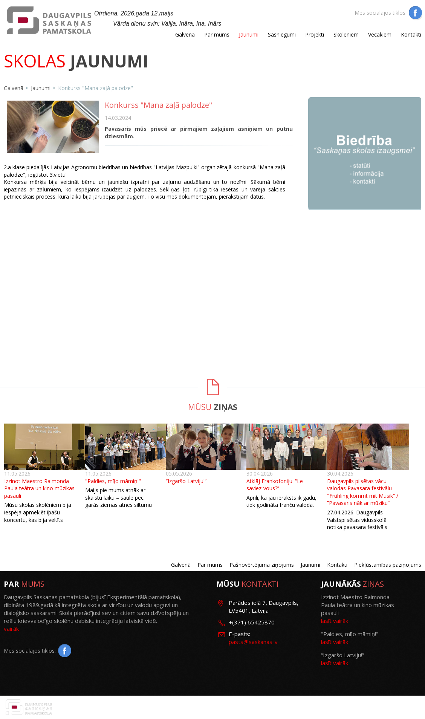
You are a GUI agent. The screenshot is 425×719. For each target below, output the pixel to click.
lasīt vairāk (334, 620)
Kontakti (411, 34)
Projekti (314, 34)
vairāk (11, 628)
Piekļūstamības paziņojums (387, 564)
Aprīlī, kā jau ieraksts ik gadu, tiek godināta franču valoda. (281, 501)
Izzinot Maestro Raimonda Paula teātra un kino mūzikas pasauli (39, 488)
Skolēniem (346, 34)
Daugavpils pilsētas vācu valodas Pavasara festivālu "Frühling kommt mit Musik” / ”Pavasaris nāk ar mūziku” (362, 492)
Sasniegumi (282, 34)
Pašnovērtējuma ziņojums (261, 564)
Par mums (216, 34)
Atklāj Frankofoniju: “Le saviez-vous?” (274, 484)
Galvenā (185, 34)
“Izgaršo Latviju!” (186, 481)
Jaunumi (248, 34)
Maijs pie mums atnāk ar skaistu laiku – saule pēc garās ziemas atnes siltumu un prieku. (118, 501)
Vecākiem (379, 34)
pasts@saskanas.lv (253, 642)
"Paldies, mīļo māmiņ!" (113, 481)
